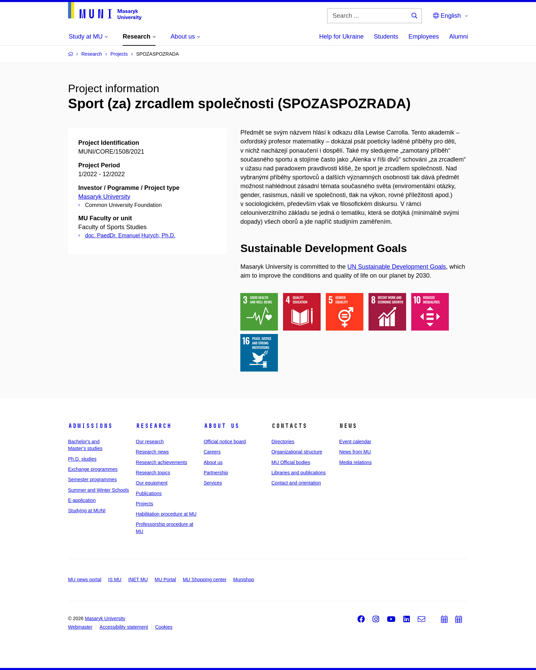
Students (386, 36)
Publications (149, 493)
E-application (82, 500)
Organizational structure (296, 452)
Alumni (458, 36)
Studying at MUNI (87, 510)
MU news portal (84, 579)
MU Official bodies (290, 462)
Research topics (153, 472)
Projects (144, 503)
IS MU (114, 579)
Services (213, 483)
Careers (212, 452)
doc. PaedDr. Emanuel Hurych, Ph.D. (130, 235)
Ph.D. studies (82, 459)
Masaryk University (104, 196)
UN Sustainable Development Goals (396, 266)
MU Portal (165, 579)
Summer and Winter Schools (98, 490)
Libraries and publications (298, 472)
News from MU (355, 452)
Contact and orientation (296, 483)
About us (221, 426)
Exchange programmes (93, 469)
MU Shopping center (205, 579)
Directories (282, 441)
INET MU (138, 579)
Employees (423, 36)
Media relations (355, 462)
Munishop (243, 579)
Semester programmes (92, 479)
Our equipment (152, 483)
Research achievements (161, 462)
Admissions (90, 426)
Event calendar (355, 441)
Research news (152, 452)
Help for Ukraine (341, 36)
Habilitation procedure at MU (166, 514)
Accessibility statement (123, 627)
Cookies (164, 627)
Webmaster (80, 627)
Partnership (216, 472)
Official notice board (225, 441)
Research (153, 426)
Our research (150, 441)
